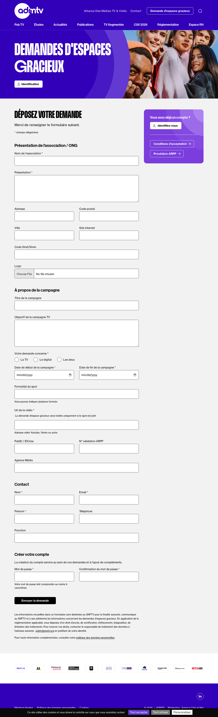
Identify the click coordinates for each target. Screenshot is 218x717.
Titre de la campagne (27, 298)
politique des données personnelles (95, 637)
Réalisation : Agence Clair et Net (186, 707)
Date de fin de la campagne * (97, 367)
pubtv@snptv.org (45, 630)
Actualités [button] (60, 25)
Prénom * (20, 511)
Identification (28, 84)
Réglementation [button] (168, 25)
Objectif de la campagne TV (32, 317)
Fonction (20, 530)
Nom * (18, 492)
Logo (17, 266)
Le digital (46, 359)
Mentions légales (23, 707)
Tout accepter (139, 712)
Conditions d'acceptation (172, 144)
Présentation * (23, 172)
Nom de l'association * (28, 153)
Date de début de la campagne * (35, 367)
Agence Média (23, 460)
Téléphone (85, 511)
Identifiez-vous (165, 125)
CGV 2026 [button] (140, 25)
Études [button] (39, 25)
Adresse (19, 209)
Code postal (87, 209)
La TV (24, 359)
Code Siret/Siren (25, 247)
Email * (83, 492)
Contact (136, 11)
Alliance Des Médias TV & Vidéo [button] (105, 11)
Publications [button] (85, 25)
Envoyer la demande (35, 600)
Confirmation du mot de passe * (99, 569)
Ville (17, 228)
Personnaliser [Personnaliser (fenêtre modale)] (182, 712)
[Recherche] (200, 10)
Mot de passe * (24, 569)
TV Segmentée (114, 25)
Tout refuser (160, 712)
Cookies (84, 707)
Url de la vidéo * (24, 410)
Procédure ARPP (167, 153)
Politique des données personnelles (56, 707)
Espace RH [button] (196, 25)
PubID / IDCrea (24, 441)
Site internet (87, 228)
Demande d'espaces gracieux (170, 11)
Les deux (69, 359)
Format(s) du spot (25, 386)
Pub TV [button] (19, 25)
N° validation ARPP (91, 441)
